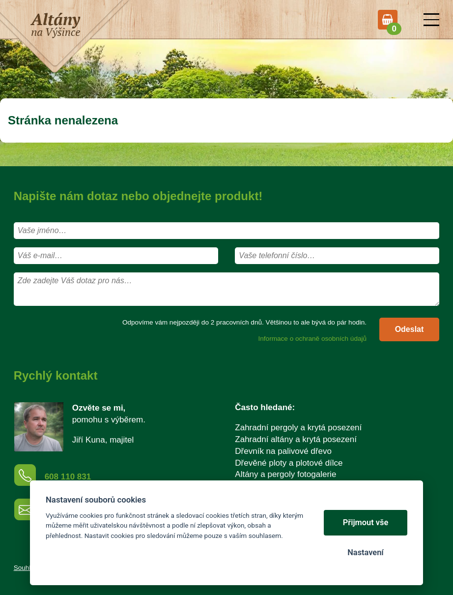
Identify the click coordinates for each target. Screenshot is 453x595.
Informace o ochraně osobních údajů (312, 338)
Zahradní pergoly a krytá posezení (298, 427)
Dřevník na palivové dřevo (283, 451)
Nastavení (365, 552)
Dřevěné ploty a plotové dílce (288, 463)
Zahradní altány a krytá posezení (296, 439)
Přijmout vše (366, 522)
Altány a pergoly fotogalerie (285, 474)
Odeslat (409, 329)
